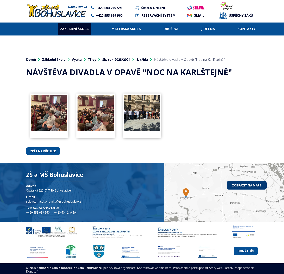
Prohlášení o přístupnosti (190, 262)
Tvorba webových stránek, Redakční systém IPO (77, 270)
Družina (170, 29)
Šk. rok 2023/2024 (116, 59)
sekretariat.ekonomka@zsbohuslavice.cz (53, 201)
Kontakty (246, 29)
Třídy (92, 59)
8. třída (142, 59)
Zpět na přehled (43, 151)
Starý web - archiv (221, 262)
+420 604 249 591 (66, 212)
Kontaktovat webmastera (154, 262)
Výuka (77, 59)
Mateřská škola (126, 29)
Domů (33, 29)
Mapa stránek (244, 262)
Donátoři (245, 248)
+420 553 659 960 (38, 212)
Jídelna (208, 29)
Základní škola (74, 29)
